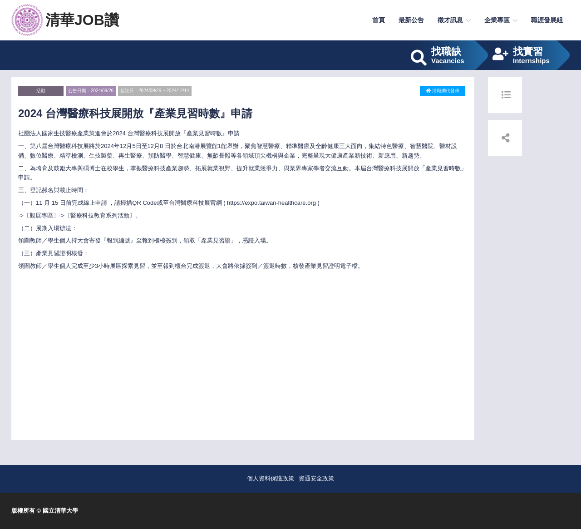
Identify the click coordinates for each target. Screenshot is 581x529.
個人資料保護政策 (270, 478)
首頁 (378, 20)
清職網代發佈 (442, 90)
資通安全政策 (316, 478)
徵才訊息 (450, 20)
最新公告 (411, 20)
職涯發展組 (547, 20)
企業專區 (497, 20)
